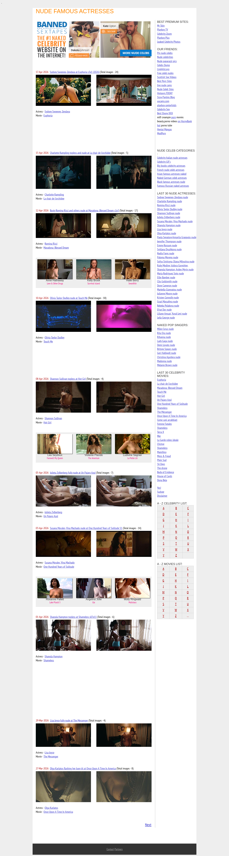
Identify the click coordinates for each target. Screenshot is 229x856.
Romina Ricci (51, 243)
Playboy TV (162, 29)
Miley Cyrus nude (165, 329)
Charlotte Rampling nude (169, 201)
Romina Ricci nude (166, 205)
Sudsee (160, 492)
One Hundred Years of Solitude (59, 566)
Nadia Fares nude (165, 253)
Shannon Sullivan (53, 418)
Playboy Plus (163, 38)
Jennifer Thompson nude (169, 241)
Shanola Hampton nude (168, 225)
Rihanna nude (164, 337)
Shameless (49, 660)
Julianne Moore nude (167, 293)
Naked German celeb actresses (172, 178)
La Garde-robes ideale (167, 440)
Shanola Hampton (53, 656)
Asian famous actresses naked (171, 174)
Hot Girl (47, 422)
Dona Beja (162, 480)
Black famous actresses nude (171, 182)
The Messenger (51, 756)
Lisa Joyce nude (164, 229)
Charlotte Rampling (54, 194)
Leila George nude (166, 317)
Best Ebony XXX (165, 113)
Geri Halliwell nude (166, 353)
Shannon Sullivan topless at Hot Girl (68, 379)
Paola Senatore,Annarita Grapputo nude (176, 237)
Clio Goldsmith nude (167, 281)
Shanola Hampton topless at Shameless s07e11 (73, 617)
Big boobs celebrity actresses (171, 166)
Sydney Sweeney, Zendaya (57, 111)
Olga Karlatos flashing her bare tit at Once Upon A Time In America (83, 768)
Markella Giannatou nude (169, 289)
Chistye (160, 444)
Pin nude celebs (165, 53)
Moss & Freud (164, 456)
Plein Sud (162, 460)
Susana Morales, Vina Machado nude (175, 221)
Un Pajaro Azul (51, 516)
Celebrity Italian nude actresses (172, 158)
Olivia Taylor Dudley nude (169, 209)
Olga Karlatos (51, 808)
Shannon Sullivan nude (168, 213)
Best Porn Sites (164, 81)
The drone (162, 468)
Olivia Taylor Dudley (54, 337)
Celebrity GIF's (164, 162)
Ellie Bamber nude (166, 277)
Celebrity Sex (163, 109)
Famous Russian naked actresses (173, 186)
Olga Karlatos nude (166, 233)
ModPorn (161, 133)
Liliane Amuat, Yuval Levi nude (172, 313)
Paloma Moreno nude (167, 257)
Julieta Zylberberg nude (168, 217)
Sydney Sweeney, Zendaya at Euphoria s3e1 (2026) (74, 72)
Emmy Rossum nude (167, 245)
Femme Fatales (164, 424)
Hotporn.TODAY (165, 93)
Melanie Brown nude (167, 365)
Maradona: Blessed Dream (56, 247)
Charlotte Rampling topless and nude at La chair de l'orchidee (80, 153)
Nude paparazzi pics (167, 61)
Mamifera (161, 452)
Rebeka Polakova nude (168, 305)
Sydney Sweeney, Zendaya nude (172, 197)
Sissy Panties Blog (166, 97)
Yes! (159, 488)
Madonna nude (164, 361)
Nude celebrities (165, 57)
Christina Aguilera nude (168, 357)
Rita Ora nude (164, 333)
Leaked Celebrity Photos (168, 42)
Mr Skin (161, 25)
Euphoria (48, 115)
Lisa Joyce (49, 752)
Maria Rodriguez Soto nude (170, 273)
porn (173, 117)
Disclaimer (162, 496)
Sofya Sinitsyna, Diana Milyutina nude (175, 261)
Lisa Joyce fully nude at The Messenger (69, 720)
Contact (110, 849)
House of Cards (164, 476)
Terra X (160, 432)
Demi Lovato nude (166, 345)
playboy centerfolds (166, 105)
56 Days (161, 464)
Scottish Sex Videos (166, 77)
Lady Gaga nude (165, 341)
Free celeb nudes (165, 73)
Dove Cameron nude (167, 285)
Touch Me (48, 341)
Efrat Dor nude (164, 309)
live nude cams (164, 85)
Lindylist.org (163, 69)
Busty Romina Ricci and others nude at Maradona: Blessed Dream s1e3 (84, 210)
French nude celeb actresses (170, 170)
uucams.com (163, 101)
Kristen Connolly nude (168, 297)
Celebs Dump (163, 65)
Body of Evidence (165, 472)
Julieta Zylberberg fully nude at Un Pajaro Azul (73, 472)
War (159, 436)
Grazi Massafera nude (167, 301)
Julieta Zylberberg (53, 512)
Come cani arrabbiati (167, 420)
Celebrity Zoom (164, 34)
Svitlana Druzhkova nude (169, 249)
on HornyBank (185, 121)
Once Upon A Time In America (58, 812)
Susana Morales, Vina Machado (60, 562)
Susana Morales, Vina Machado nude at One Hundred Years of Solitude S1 (86, 528)
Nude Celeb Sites (165, 89)
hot (158, 125)
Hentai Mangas (164, 129)
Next (148, 824)
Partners (118, 849)
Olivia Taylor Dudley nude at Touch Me (68, 298)
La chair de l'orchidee (54, 198)
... (188, 616)
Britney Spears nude (167, 349)
